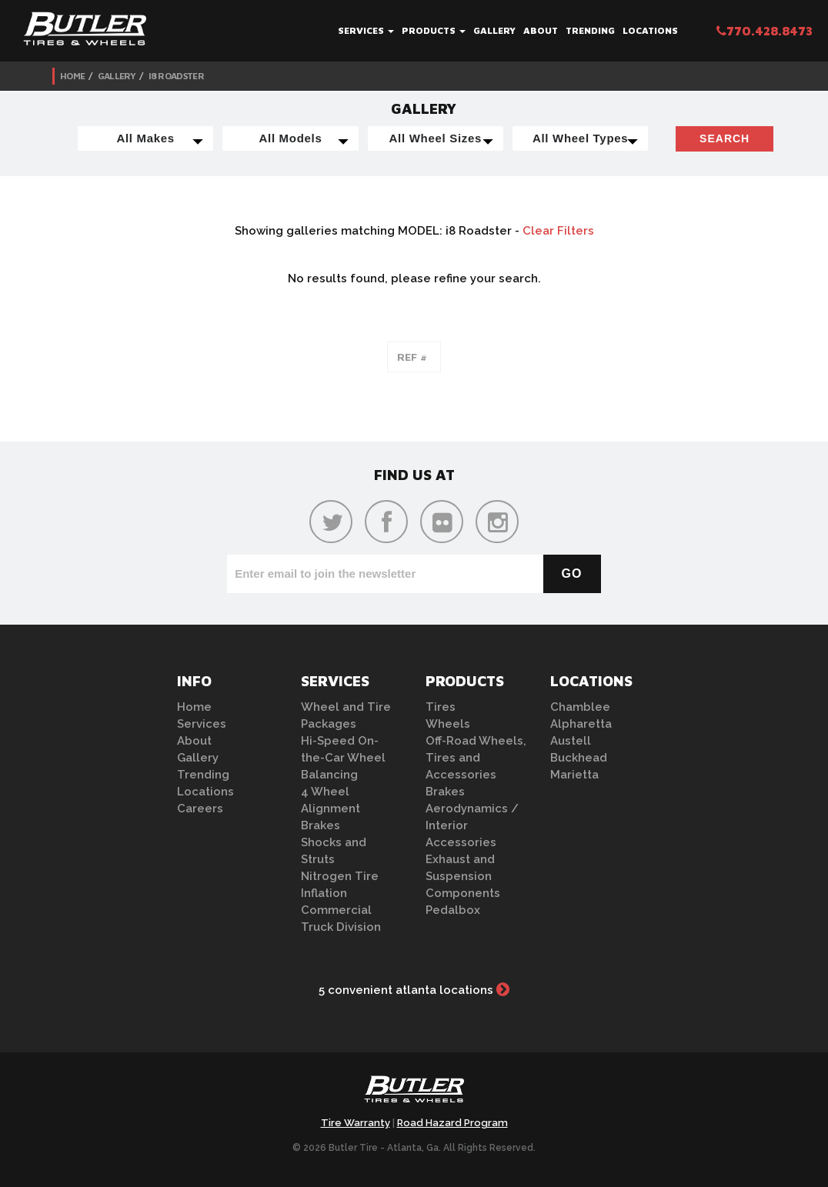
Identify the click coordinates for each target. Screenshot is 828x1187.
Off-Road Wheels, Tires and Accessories (476, 758)
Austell (570, 741)
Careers (200, 808)
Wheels (448, 724)
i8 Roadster (176, 76)
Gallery (494, 30)
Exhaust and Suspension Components (463, 876)
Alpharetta (581, 724)
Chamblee (580, 707)
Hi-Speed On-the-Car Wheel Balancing (343, 758)
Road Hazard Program (452, 1123)
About (540, 30)
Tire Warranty (355, 1123)
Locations (650, 30)
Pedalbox (453, 910)
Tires (441, 707)
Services (366, 30)
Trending (590, 30)
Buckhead (578, 758)
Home (72, 76)
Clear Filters (558, 231)
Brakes (320, 825)
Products (434, 30)
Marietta (574, 775)
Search (724, 138)
